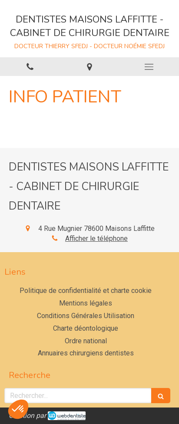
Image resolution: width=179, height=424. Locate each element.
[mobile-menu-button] (149, 67)
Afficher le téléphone (96, 238)
